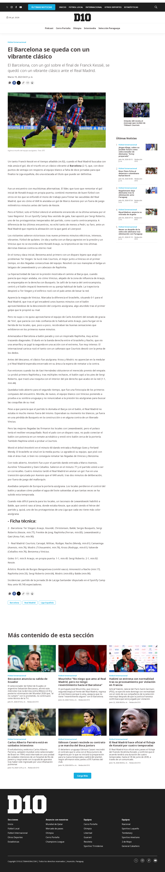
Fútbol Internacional (17, 42)
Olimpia (77, 28)
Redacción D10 (138, 160)
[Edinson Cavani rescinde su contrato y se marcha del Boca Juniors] (82, 722)
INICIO (62, 7)
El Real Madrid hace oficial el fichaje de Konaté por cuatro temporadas (132, 744)
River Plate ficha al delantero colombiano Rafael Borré (129, 173)
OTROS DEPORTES (113, 7)
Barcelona (14, 602)
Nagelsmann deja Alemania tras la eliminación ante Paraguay (127, 193)
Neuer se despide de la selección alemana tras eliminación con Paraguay (130, 231)
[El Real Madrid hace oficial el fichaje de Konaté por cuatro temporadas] (133, 722)
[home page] (82, 17)
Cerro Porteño (63, 28)
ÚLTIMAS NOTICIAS (41, 7)
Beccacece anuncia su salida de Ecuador (27, 680)
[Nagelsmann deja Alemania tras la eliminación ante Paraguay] (151, 190)
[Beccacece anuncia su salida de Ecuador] (32, 658)
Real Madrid (29, 602)
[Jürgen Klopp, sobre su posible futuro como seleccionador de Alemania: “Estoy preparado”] (151, 147)
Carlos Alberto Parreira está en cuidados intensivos (28, 744)
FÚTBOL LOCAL (76, 7)
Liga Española (47, 602)
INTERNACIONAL (94, 7)
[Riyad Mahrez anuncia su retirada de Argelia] (151, 212)
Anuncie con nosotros (57, 819)
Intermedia (90, 28)
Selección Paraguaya (109, 28)
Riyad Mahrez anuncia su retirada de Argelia (130, 213)
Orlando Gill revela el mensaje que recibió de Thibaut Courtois (134, 123)
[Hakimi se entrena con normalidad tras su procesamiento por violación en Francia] (133, 658)
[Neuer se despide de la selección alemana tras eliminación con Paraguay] (151, 229)
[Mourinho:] (82, 658)
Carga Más (82, 775)
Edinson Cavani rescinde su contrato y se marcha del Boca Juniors (81, 744)
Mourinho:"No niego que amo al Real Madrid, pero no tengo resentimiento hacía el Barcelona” (82, 682)
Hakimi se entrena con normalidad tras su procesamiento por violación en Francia (132, 682)
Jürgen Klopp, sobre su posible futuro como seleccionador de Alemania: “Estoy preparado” (129, 151)
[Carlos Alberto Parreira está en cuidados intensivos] (32, 722)
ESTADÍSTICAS (131, 7)
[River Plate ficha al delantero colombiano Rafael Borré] (151, 171)
